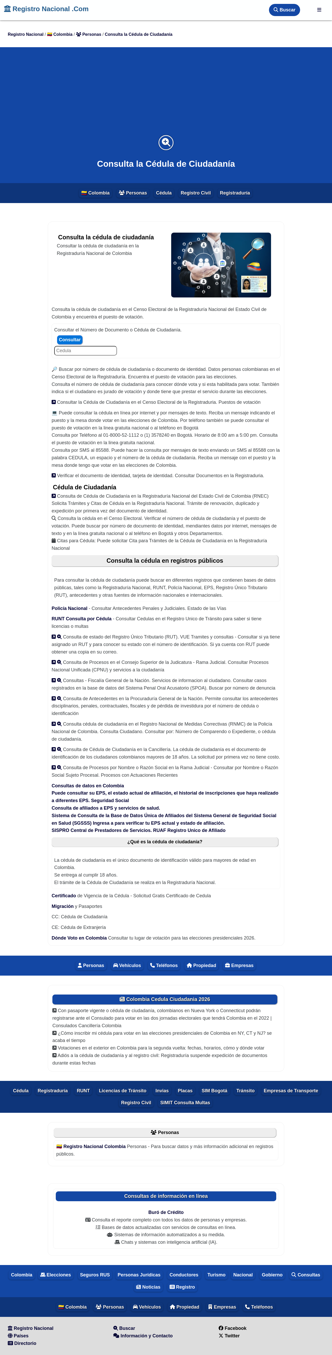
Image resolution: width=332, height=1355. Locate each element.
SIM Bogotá (214, 1090)
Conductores (184, 1274)
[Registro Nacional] (319, 10)
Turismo (217, 1274)
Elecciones (55, 1274)
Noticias (148, 1287)
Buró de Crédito (166, 1212)
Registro (182, 1287)
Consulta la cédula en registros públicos (165, 560)
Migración (63, 906)
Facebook (232, 1328)
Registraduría (235, 193)
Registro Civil (196, 193)
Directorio (22, 1343)
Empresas (239, 965)
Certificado (64, 895)
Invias (162, 1090)
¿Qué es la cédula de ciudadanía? (164, 841)
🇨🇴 (60, 34)
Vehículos (147, 1307)
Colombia (21, 1274)
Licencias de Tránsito (122, 1090)
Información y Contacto (143, 1335)
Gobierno (272, 1274)
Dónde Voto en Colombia (80, 938)
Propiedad (201, 965)
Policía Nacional (70, 608)
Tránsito (246, 1090)
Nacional (243, 1274)
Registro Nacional (30, 1328)
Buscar (284, 9)
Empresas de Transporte (291, 1090)
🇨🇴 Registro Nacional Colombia (91, 1146)
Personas (133, 193)
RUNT (83, 1090)
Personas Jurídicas (139, 1274)
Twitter (229, 1335)
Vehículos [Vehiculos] (127, 965)
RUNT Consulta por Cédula (82, 618)
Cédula (164, 193)
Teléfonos (259, 1307)
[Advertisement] (166, 94)
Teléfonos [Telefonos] (164, 965)
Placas (185, 1090)
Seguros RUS (95, 1274)
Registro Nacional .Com (46, 9)
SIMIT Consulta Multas (185, 1102)
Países (18, 1335)
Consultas (306, 1274)
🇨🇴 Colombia (95, 193)
